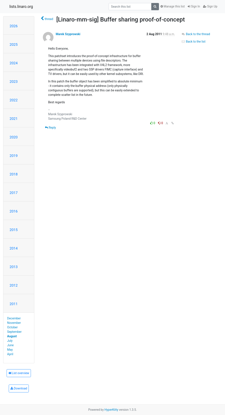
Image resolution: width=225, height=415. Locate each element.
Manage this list (172, 6)
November (14, 323)
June (10, 345)
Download (18, 388)
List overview (18, 373)
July (10, 340)
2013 (14, 267)
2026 (14, 26)
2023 (14, 81)
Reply (50, 127)
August (12, 336)
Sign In (194, 6)
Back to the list (193, 41)
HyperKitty (111, 409)
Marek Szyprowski (68, 34)
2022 (14, 100)
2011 (14, 304)
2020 (14, 137)
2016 (14, 211)
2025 (14, 44)
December (14, 318)
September (14, 331)
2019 (14, 156)
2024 (14, 63)
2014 (14, 248)
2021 (14, 118)
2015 (14, 230)
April (10, 354)
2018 (14, 174)
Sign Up (210, 6)
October (12, 327)
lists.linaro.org (21, 6)
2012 (14, 285)
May (10, 349)
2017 (14, 193)
